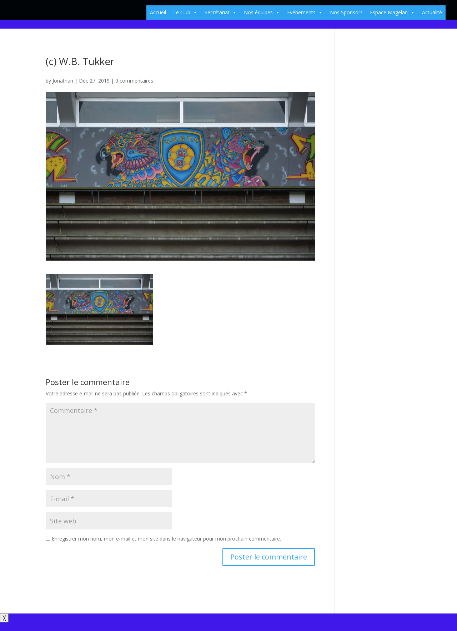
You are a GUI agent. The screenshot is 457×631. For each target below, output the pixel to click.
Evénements (305, 12)
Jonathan (62, 80)
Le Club (185, 12)
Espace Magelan (392, 12)
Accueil (158, 12)
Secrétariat (221, 12)
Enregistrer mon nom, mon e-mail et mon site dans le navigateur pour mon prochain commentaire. (166, 538)
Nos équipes (262, 12)
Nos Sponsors (346, 12)
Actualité (432, 12)
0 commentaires (134, 80)
